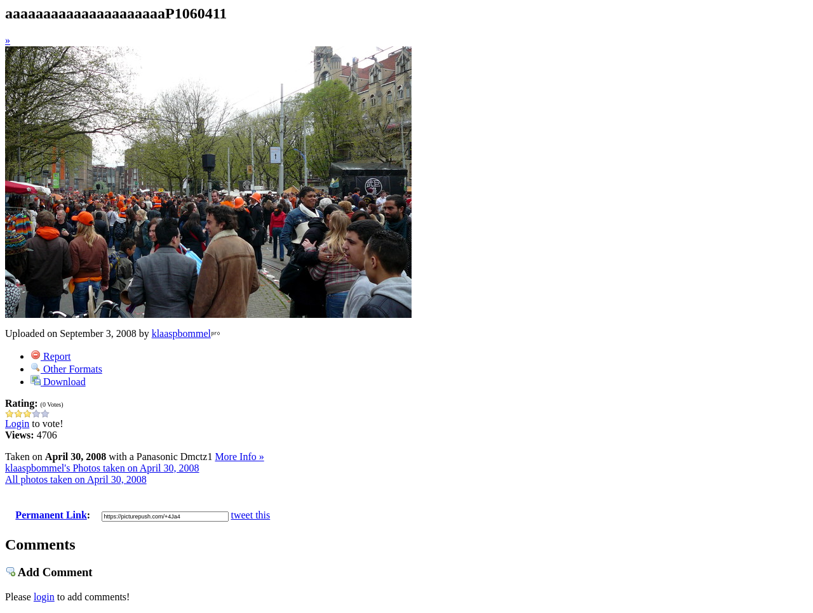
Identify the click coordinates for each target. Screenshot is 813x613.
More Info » (239, 456)
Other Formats (66, 369)
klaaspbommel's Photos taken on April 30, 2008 (102, 468)
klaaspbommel (181, 333)
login (44, 596)
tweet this (251, 515)
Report (50, 356)
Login (17, 423)
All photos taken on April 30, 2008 (76, 479)
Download (58, 381)
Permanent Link (50, 515)
